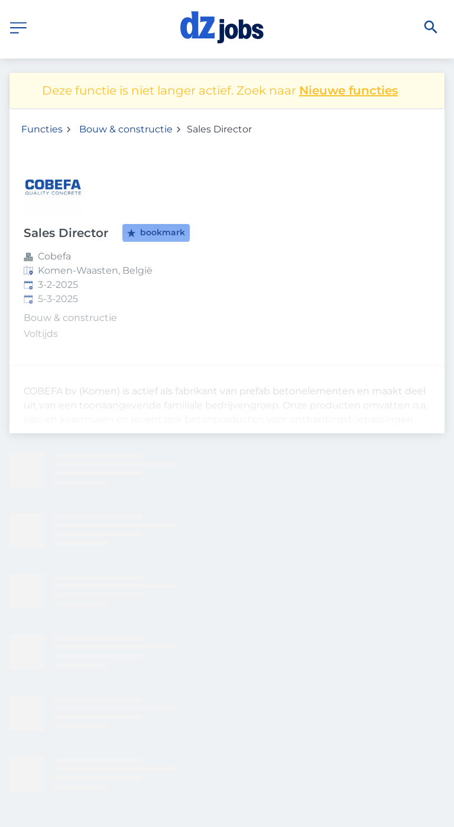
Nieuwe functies (348, 90)
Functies (42, 129)
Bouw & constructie (126, 129)
